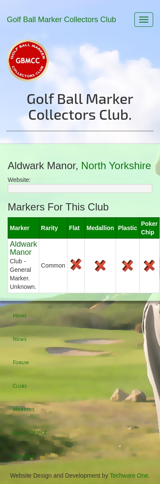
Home (20, 316)
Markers (24, 409)
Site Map (23, 456)
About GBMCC (30, 433)
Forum (21, 363)
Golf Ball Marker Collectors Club (61, 19)
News (19, 339)
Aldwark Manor (23, 248)
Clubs (20, 386)
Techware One (129, 475)
